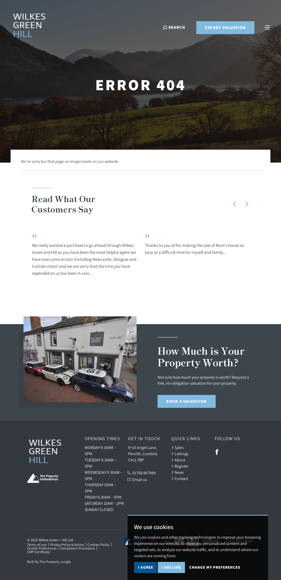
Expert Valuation (224, 28)
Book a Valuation (186, 401)
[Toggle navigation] (266, 27)
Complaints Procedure (77, 548)
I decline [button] (171, 567)
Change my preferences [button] (214, 567)
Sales (177, 447)
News (177, 472)
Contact (179, 478)
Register (180, 466)
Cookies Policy (99, 544)
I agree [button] (145, 567)
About (178, 459)
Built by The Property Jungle (49, 561)
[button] (234, 204)
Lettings (180, 453)
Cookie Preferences (42, 548)
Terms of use (36, 544)
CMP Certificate (38, 552)
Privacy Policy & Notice (67, 544)
